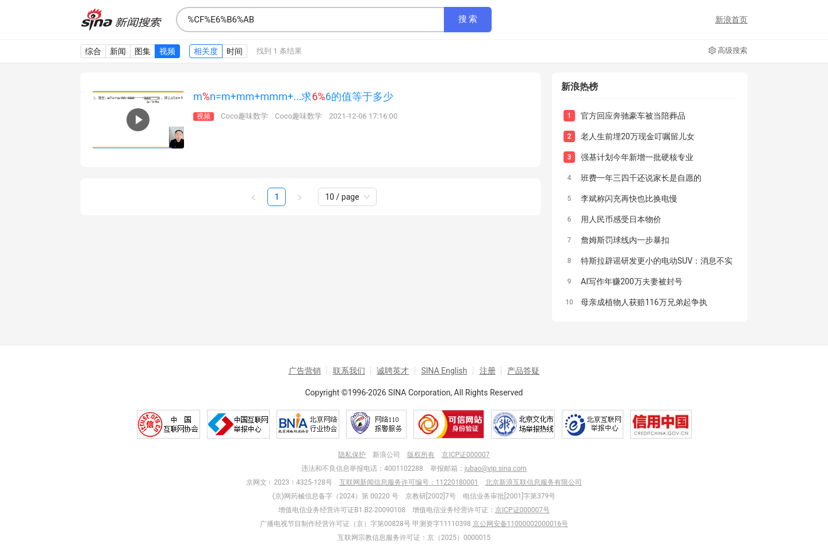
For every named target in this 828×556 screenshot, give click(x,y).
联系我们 (349, 370)
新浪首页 (731, 19)
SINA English (444, 370)
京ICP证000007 (465, 455)
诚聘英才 (393, 370)
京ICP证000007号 (522, 510)
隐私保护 (352, 455)
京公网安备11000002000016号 (520, 524)
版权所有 (421, 455)
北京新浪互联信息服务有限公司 (533, 482)
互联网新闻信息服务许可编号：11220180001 (408, 482)
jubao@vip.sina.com (496, 468)
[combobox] (310, 19)
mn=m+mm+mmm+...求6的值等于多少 (293, 96)
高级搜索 (727, 51)
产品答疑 (523, 370)
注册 (488, 370)
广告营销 (305, 370)
